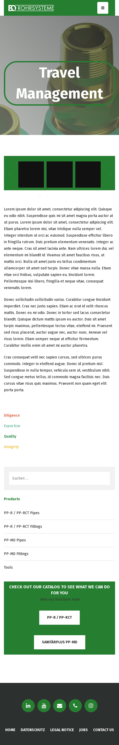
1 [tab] (40, 195)
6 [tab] (79, 195)
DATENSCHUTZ (33, 730)
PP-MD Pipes (15, 540)
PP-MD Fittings (16, 554)
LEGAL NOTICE (62, 730)
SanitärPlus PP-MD (59, 642)
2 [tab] (47, 195)
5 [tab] (71, 195)
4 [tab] (63, 195)
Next (109, 174)
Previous (9, 174)
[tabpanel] (60, 174)
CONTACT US (103, 730)
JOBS (83, 730)
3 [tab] (55, 195)
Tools (8, 567)
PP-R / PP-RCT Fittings (23, 526)
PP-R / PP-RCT (59, 617)
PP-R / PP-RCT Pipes (21, 513)
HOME (10, 730)
